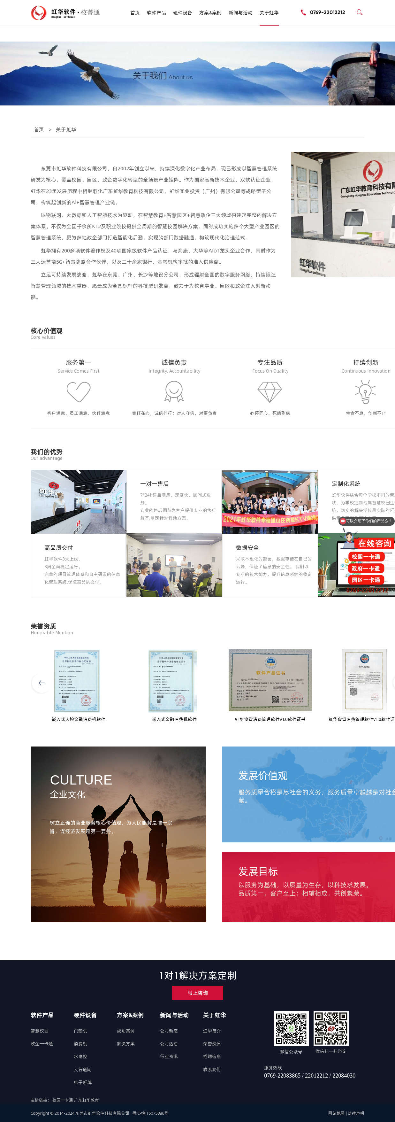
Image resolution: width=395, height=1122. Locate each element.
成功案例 (126, 1031)
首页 (135, 12)
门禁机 (80, 1031)
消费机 (80, 1044)
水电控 (80, 1056)
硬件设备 (182, 12)
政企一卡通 (42, 1044)
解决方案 (126, 1044)
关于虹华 (269, 12)
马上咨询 (197, 992)
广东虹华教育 (86, 1100)
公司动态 (169, 1031)
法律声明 (356, 1113)
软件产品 (156, 12)
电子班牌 (83, 1082)
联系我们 (212, 1069)
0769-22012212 (327, 12)
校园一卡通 (63, 1100)
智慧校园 (40, 1031)
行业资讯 (169, 1056)
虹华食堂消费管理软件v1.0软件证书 (270, 719)
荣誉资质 (212, 1044)
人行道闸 (83, 1069)
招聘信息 (212, 1056)
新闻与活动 (241, 12)
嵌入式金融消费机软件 (174, 719)
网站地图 (336, 1113)
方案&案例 (210, 12)
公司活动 (169, 1044)
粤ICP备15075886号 (150, 1113)
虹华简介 (212, 1031)
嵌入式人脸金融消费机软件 (78, 719)
